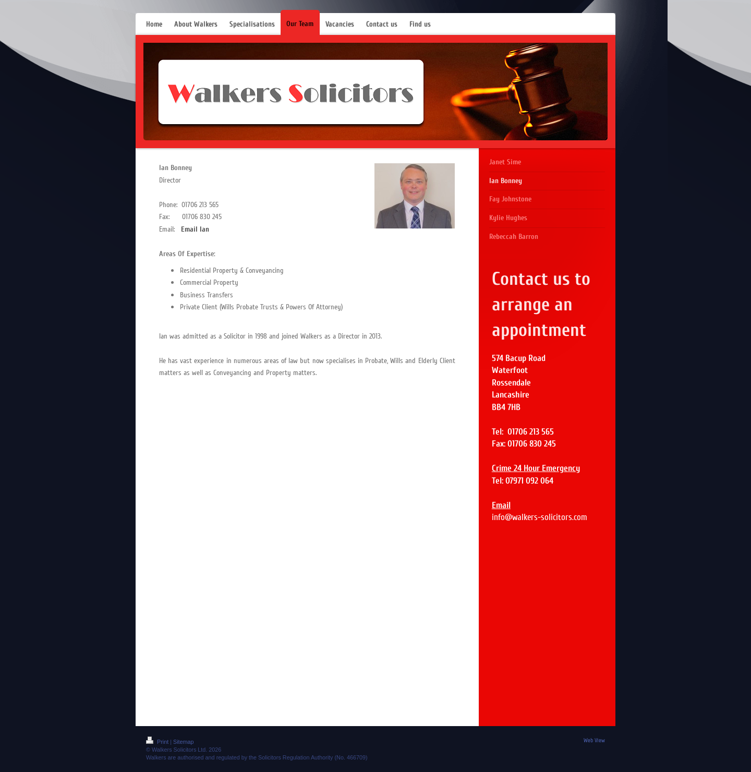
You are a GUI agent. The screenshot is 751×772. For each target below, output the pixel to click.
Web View (594, 740)
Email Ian (195, 229)
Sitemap (183, 742)
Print (158, 742)
